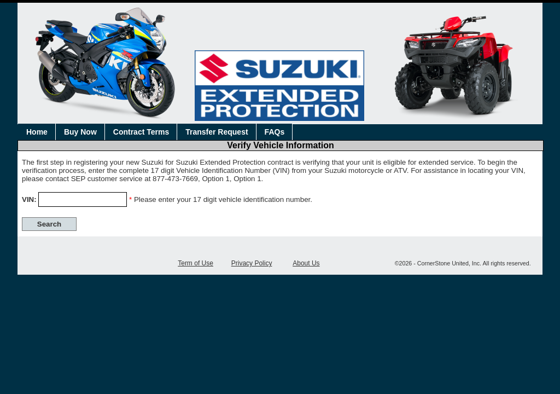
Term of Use (195, 263)
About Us (306, 263)
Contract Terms (141, 132)
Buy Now (80, 132)
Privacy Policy (251, 263)
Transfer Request (216, 132)
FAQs (275, 132)
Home (37, 132)
